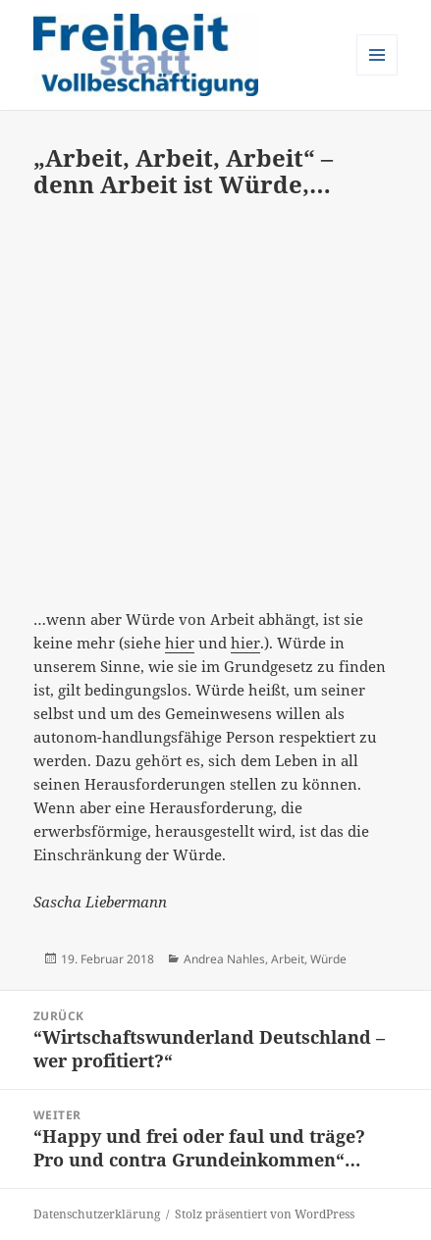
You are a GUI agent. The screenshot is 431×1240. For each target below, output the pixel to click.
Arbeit (287, 959)
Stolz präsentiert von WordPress (264, 1214)
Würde (328, 959)
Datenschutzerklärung (96, 1214)
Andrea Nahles (224, 959)
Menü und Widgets (377, 75)
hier (179, 642)
